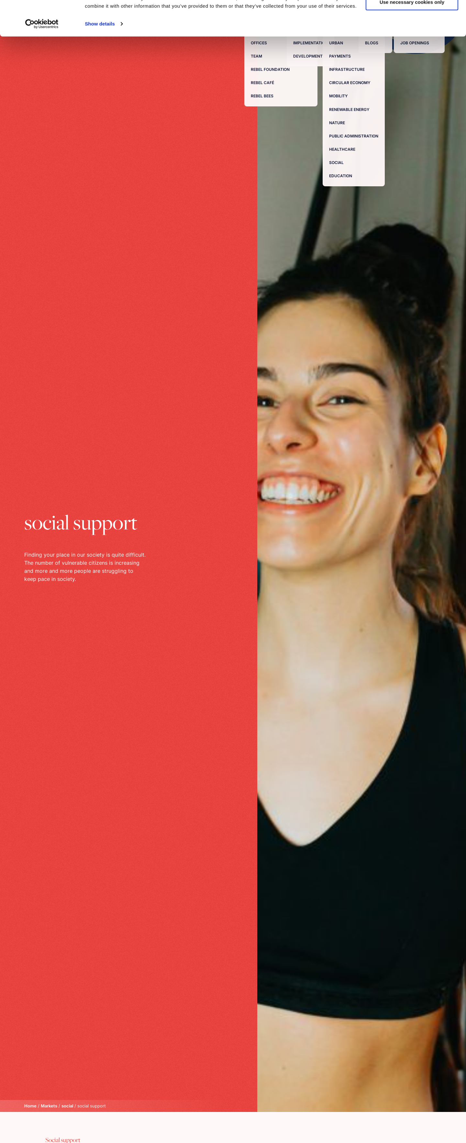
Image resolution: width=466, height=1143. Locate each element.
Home (30, 1105)
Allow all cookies (412, 16)
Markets (49, 1105)
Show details (100, 57)
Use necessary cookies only (412, 35)
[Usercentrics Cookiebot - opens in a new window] (42, 57)
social (67, 1105)
